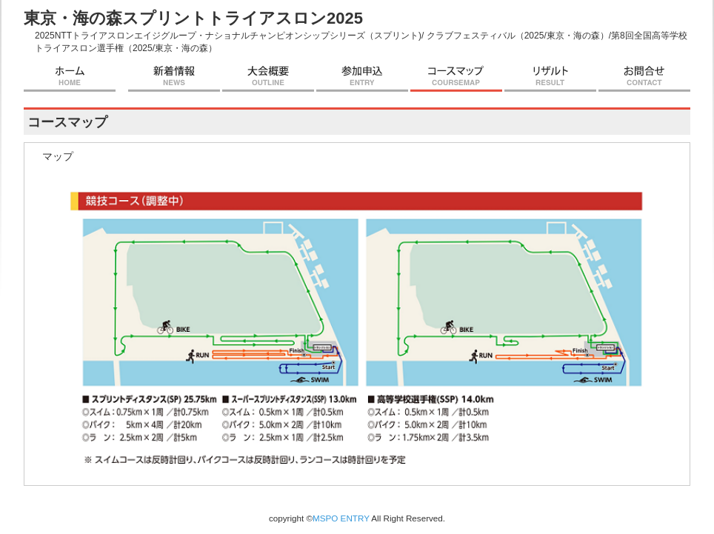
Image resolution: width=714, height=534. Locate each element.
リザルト (550, 77)
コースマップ (456, 77)
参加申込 (362, 77)
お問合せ (644, 77)
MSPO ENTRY (341, 518)
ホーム (70, 77)
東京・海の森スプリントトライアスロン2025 (193, 18)
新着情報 (174, 77)
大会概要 (268, 77)
